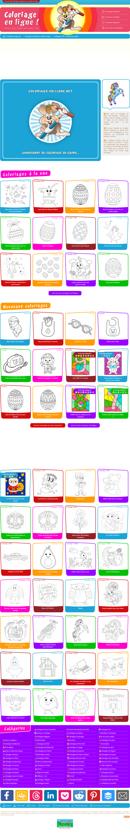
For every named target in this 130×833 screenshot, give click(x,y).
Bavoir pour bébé (113, 341)
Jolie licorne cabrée (80, 645)
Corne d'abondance (113, 572)
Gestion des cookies (62, 805)
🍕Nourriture (71, 740)
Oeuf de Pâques (47, 246)
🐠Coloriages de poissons (75, 751)
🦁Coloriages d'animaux (11, 769)
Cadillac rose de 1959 (15, 571)
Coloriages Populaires (113, 11)
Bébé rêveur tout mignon (15, 341)
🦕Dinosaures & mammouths (108, 776)
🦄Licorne (38, 769)
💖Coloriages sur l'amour (11, 765)
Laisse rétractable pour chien (15, 378)
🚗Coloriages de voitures (75, 769)
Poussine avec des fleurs (113, 246)
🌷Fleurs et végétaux (10, 740)
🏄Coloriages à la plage (75, 747)
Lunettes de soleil (80, 341)
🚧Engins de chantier (42, 772)
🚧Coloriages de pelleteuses (76, 772)
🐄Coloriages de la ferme (43, 751)
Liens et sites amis (81, 805)
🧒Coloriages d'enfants (74, 780)
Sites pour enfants (65, 828)
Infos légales (46, 805)
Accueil (8, 805)
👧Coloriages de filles (42, 758)
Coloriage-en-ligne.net (13, 36)
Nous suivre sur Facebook (114, 28)
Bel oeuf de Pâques (113, 282)
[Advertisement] (65, 59)
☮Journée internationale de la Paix (77, 729)
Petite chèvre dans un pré (80, 572)
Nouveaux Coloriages (113, 17)
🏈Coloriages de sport (106, 747)
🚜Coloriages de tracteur (11, 772)
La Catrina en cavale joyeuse (48, 499)
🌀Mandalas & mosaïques (107, 733)
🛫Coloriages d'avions (106, 772)
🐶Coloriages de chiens (10, 758)
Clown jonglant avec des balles (113, 608)
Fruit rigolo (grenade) (48, 718)
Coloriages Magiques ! (113, 22)
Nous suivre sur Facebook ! (102, 805)
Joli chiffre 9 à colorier (80, 378)
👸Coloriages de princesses (12, 762)
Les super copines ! (113, 535)
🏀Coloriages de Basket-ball (44, 747)
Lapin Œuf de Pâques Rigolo (48, 209)
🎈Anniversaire (104, 744)
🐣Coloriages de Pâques (107, 751)
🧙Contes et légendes (10, 783)
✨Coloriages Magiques (42, 737)
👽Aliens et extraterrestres (43, 762)
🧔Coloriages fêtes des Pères (108, 780)
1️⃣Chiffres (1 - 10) (41, 776)
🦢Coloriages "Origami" (42, 780)
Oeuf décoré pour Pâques (80, 246)
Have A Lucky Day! (112, 645)
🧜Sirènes (70, 783)
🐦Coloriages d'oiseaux (10, 755)
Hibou (80, 608)
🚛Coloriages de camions (107, 769)
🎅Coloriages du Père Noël (76, 744)
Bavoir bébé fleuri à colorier (48, 341)
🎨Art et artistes (8, 747)
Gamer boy (80, 499)
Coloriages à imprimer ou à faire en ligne (37, 36)
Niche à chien (48, 681)
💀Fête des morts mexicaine (108, 762)
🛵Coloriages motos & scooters (13, 776)
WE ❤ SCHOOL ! (113, 681)
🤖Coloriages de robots (42, 765)
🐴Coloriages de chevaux (107, 755)
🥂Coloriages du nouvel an (75, 765)
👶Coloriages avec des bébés (109, 758)
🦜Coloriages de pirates (10, 780)
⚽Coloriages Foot (105, 729)
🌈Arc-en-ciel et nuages (106, 737)
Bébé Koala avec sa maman (112, 499)
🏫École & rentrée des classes (13, 751)
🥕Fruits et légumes (105, 765)
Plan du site (20, 805)
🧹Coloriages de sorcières (107, 783)
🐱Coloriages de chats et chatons (78, 755)
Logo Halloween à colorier (15, 718)
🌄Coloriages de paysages (75, 737)
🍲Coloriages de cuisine (107, 740)
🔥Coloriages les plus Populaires (45, 729)
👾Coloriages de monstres (75, 762)
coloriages (126, 812)
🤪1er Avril (70, 776)
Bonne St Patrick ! (48, 608)
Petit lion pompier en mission (48, 378)
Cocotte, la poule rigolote (15, 681)
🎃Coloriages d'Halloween (11, 744)
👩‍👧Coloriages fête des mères (76, 758)
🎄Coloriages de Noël (42, 744)
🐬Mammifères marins (42, 755)
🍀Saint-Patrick (40, 740)
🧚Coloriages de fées (42, 783)
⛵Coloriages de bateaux (74, 733)
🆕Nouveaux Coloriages (42, 733)
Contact (33, 805)
